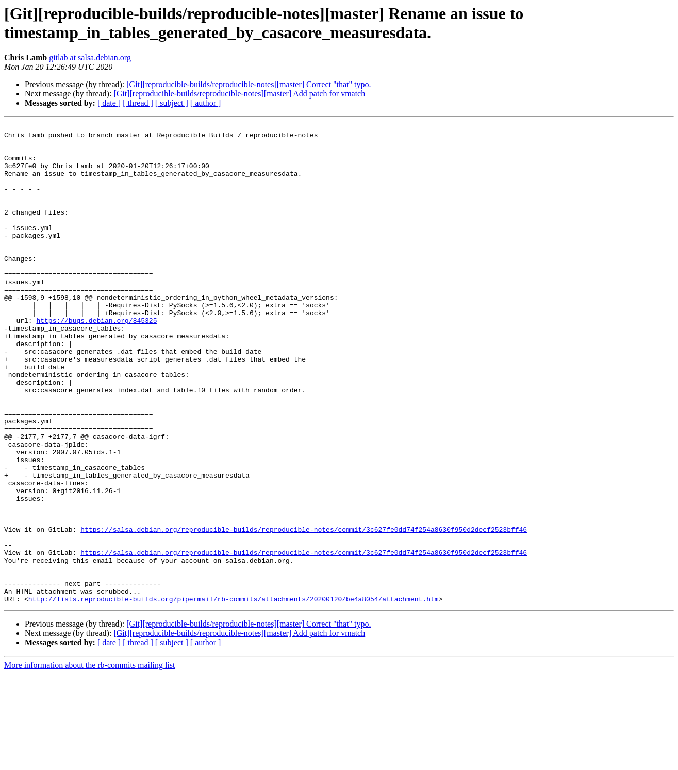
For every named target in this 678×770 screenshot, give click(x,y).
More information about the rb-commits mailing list (89, 761)
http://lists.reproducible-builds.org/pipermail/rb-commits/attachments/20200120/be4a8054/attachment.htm (233, 694)
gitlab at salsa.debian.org (90, 57)
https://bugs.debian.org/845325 (96, 360)
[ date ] (109, 103)
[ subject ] (171, 103)
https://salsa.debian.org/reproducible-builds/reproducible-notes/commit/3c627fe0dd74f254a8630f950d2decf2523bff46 (303, 611)
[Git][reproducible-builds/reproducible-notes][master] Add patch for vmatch (239, 93)
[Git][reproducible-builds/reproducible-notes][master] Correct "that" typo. (248, 84)
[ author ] (205, 103)
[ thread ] (138, 103)
